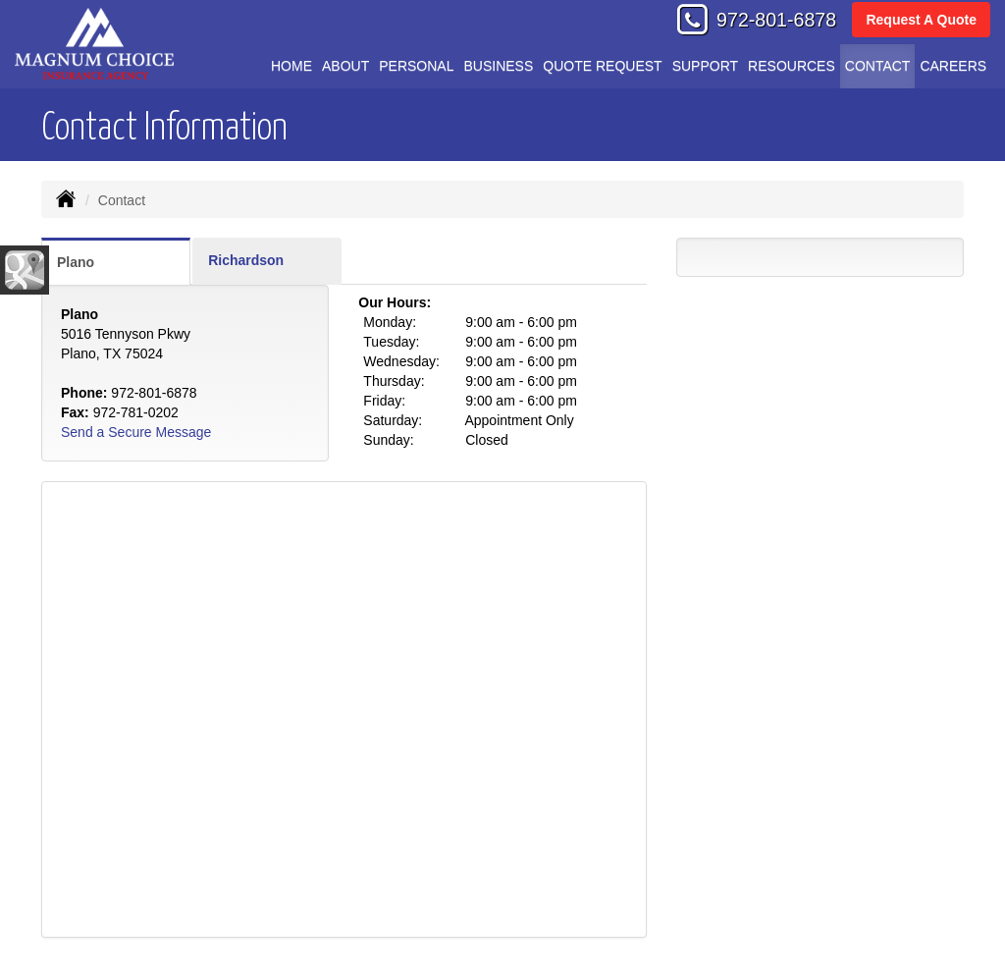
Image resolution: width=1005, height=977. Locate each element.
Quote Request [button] (602, 66)
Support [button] (705, 66)
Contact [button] (878, 66)
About (345, 66)
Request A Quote (921, 19)
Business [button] (498, 66)
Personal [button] (416, 66)
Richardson (246, 260)
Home (291, 66)
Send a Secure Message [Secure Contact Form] (136, 432)
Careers (953, 66)
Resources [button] (791, 66)
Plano (75, 262)
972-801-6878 (776, 19)
